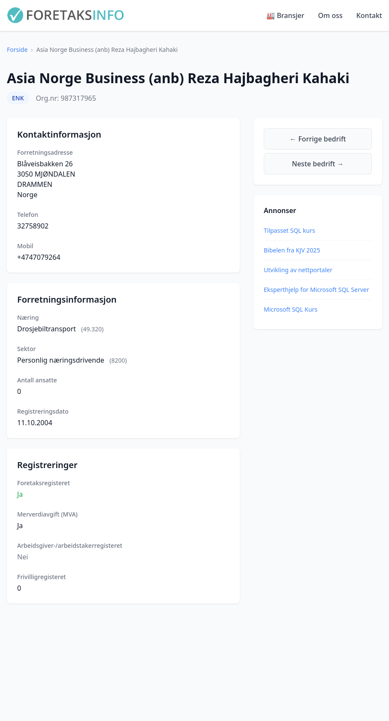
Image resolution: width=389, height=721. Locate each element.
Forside (17, 49)
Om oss (330, 15)
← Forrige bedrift (317, 139)
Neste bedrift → (318, 163)
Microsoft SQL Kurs (290, 309)
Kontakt (369, 15)
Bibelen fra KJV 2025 (292, 250)
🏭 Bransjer (285, 15)
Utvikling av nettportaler (298, 270)
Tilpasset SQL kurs (289, 230)
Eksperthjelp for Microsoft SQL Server (316, 289)
